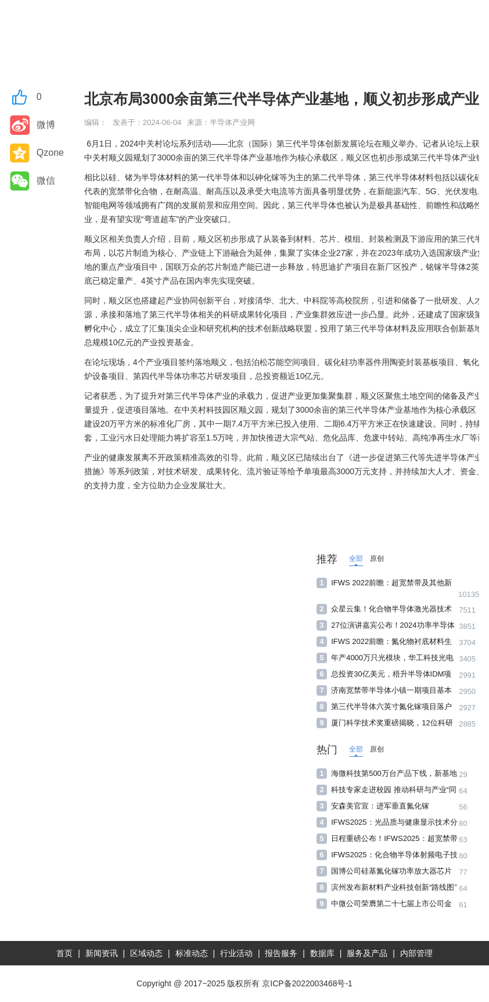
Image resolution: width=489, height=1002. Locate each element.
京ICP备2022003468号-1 (307, 983)
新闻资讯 (101, 953)
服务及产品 (367, 953)
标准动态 (191, 953)
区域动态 (146, 953)
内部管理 (416, 953)
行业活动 (236, 953)
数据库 (322, 953)
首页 (64, 953)
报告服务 (281, 953)
